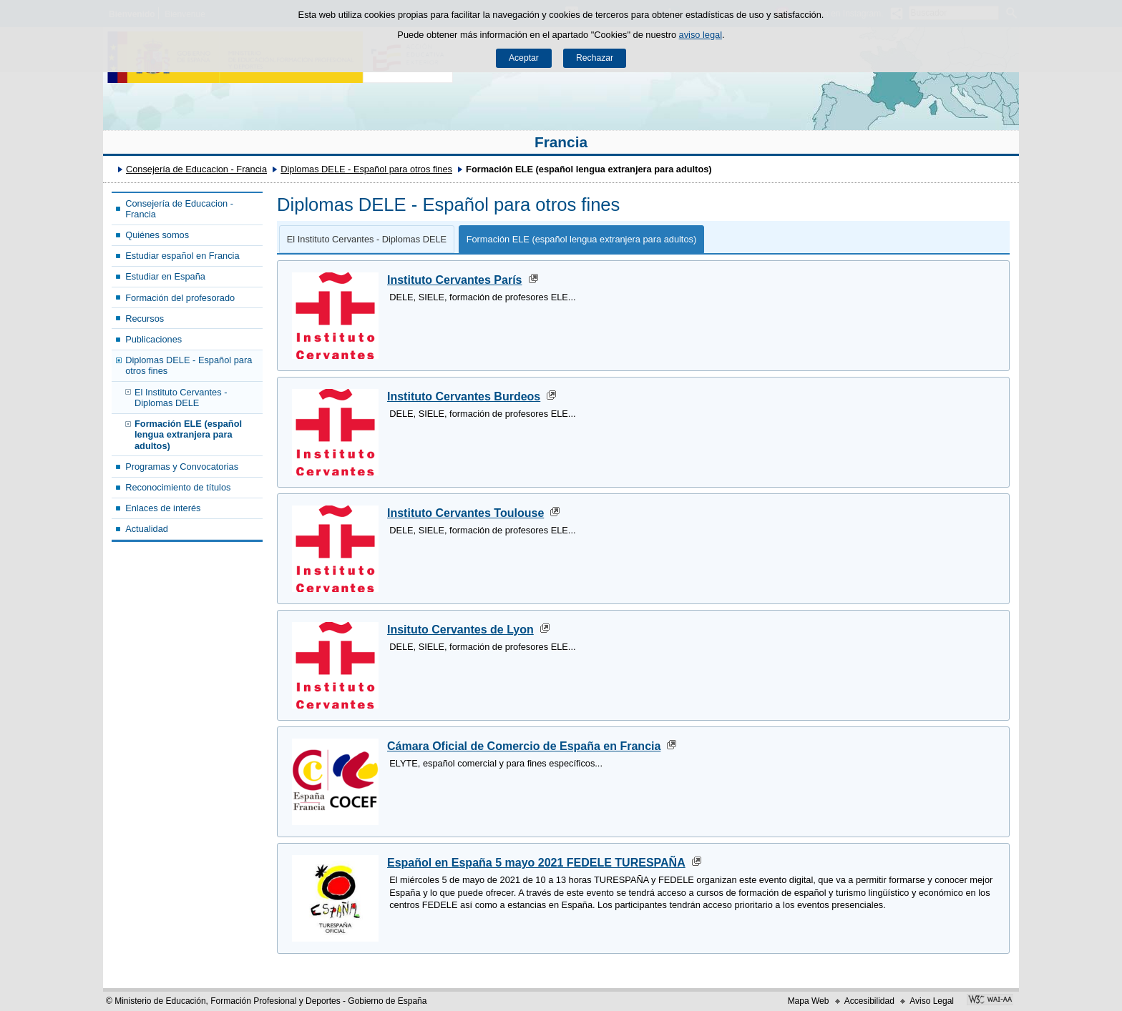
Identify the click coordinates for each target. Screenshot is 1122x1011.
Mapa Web (808, 1001)
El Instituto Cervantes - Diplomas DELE (181, 397)
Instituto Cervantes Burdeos (463, 396)
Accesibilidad (869, 1001)
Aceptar (524, 58)
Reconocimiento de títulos (177, 487)
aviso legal (700, 34)
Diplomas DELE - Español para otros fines (366, 169)
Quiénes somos (157, 235)
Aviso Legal (931, 1001)
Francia (561, 142)
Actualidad (146, 528)
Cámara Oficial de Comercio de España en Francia (523, 746)
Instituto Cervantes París (454, 280)
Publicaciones (153, 339)
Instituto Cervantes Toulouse (465, 513)
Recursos (144, 318)
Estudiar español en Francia (182, 255)
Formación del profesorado (180, 297)
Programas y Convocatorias (181, 466)
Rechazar (594, 58)
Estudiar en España (165, 276)
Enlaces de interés (162, 508)
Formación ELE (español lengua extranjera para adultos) (188, 434)
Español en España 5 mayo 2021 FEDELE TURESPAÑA (536, 863)
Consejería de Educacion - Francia (196, 169)
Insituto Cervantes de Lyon (460, 629)
